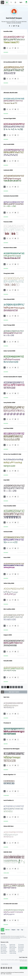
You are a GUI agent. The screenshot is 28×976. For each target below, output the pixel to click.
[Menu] (15, 2)
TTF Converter (21, 944)
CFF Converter (3, 950)
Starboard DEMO (8, 531)
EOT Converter (21, 946)
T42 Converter (12, 950)
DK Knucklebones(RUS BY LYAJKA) (13, 62)
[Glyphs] (13, 48)
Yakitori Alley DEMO (9, 583)
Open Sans (6, 697)
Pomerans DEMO (8, 221)
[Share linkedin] (18, 26)
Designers (13, 930)
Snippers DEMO (8, 635)
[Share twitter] (14, 26)
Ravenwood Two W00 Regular (12, 748)
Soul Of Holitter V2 (9, 800)
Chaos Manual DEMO (9, 299)
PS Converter (20, 948)
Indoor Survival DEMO (9, 351)
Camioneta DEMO (8, 170)
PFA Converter (21, 947)
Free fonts (2, 2)
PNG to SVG (3, 944)
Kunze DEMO (7, 557)
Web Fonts (7, 930)
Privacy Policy (3, 953)
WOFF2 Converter (12, 947)
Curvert (6, 878)
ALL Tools (20, 951)
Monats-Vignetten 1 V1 (10, 774)
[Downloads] (10, 48)
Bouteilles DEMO (8, 31)
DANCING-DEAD (8, 852)
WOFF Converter (4, 947)
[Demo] (18, 48)
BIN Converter (3, 948)
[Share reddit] (12, 26)
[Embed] (15, 48)
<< (2, 687)
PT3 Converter (12, 948)
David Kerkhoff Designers (14, 18)
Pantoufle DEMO (8, 660)
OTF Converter (3, 946)
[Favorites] (7, 48)
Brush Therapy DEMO (9, 325)
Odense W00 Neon (9, 826)
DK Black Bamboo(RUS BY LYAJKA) (13, 376)
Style (18, 930)
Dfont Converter (4, 951)
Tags (22, 930)
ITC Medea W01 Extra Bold (10, 903)
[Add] (5, 48)
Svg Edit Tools (12, 944)
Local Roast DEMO (8, 428)
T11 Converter (21, 950)
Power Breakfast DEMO (10, 506)
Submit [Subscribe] (23, 967)
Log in (21, 2)
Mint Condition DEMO (9, 609)
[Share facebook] (9, 26)
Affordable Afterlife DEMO (11, 92)
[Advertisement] (14, 57)
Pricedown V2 (7, 723)
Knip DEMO (7, 480)
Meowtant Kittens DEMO (10, 247)
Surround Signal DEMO (10, 118)
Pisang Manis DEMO (9, 273)
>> (21, 687)
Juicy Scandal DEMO (9, 144)
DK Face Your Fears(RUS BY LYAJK (12, 454)
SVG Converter (12, 946)
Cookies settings (12, 953)
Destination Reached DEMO (11, 196)
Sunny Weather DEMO (9, 402)
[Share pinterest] (16, 26)
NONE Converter (12, 951)
